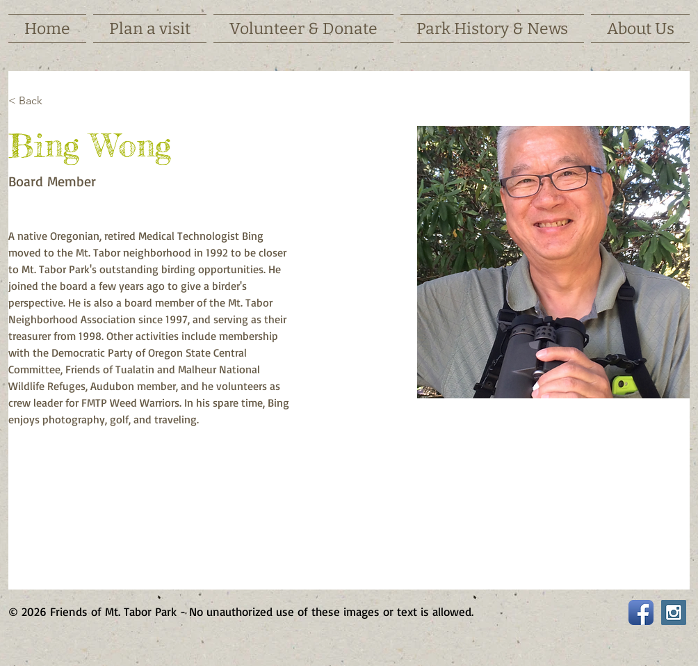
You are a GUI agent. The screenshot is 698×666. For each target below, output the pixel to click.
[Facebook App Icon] (641, 612)
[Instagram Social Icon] (673, 612)
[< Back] (35, 101)
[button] (150, 28)
